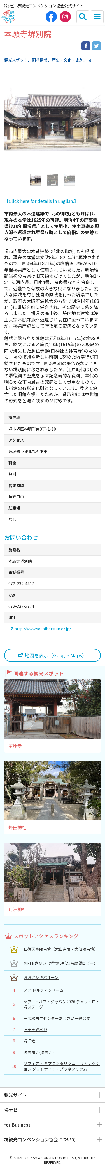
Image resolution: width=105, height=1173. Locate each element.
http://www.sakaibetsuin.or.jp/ (42, 628)
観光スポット (16, 60)
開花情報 (40, 60)
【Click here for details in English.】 (41, 201)
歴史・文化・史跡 (67, 60)
